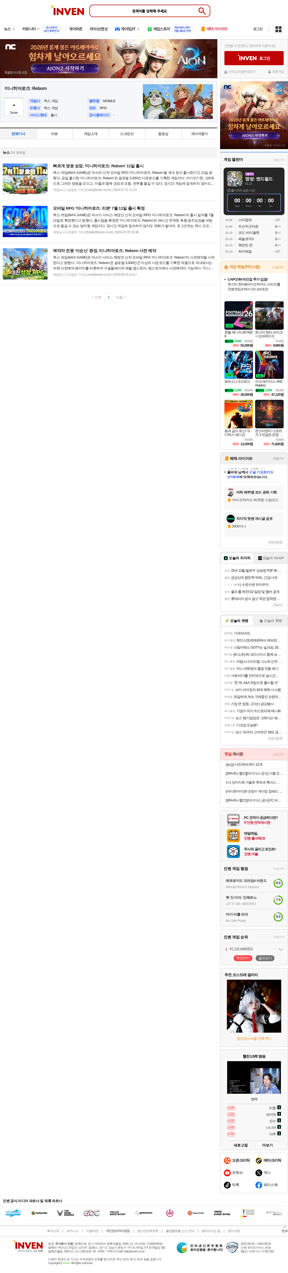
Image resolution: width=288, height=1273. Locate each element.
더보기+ (278, 160)
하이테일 (245, 251)
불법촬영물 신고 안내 (180, 1231)
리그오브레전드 (241, 949)
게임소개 (90, 134)
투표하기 (243, 958)
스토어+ (278, 267)
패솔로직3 (246, 239)
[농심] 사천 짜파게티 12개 (244, 764)
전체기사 (18, 134)
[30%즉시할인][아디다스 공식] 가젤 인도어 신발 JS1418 (255, 773)
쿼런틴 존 (245, 245)
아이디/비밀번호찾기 (241, 71)
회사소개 (53, 1231)
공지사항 (234, 1231)
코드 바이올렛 (248, 233)
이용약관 (92, 1231)
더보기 (267, 1145)
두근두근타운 (248, 226)
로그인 (257, 29)
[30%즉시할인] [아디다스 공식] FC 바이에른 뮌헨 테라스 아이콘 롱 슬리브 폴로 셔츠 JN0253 (255, 800)
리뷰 (54, 134)
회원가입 (278, 71)
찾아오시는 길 (211, 1231)
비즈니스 (73, 1231)
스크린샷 (126, 134)
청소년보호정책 (147, 1231)
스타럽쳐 (245, 220)
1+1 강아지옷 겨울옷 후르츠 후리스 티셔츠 (255, 782)
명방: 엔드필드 (259, 179)
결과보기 (265, 958)
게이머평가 (199, 134)
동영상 (163, 134)
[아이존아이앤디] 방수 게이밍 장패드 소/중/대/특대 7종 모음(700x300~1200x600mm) (255, 791)
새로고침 (273, 542)
